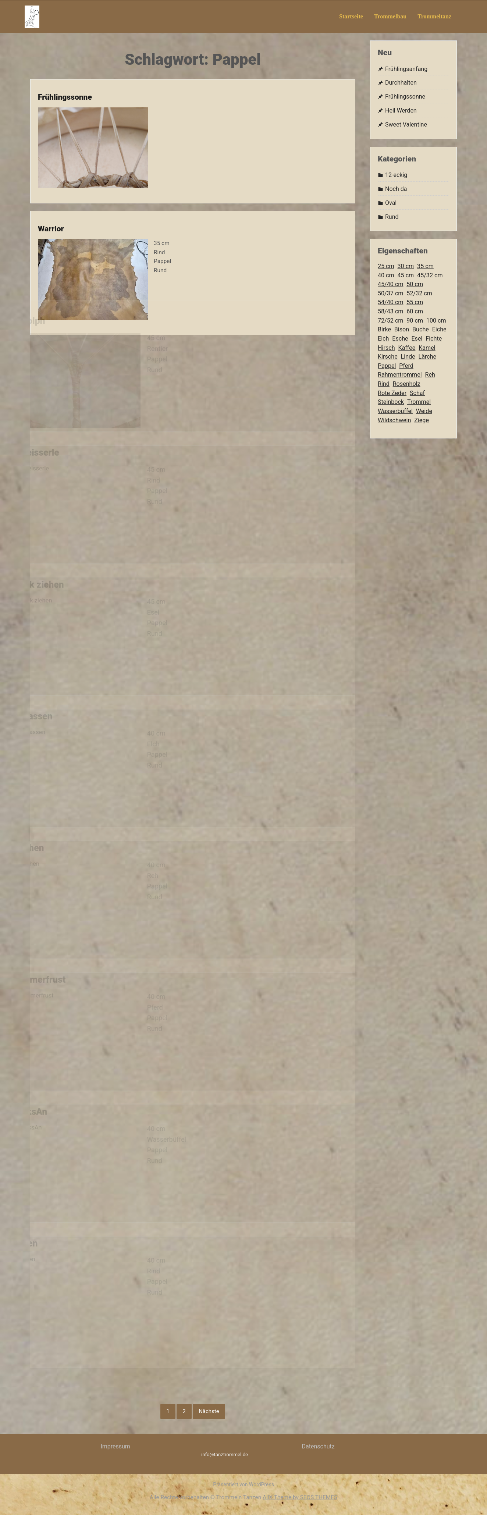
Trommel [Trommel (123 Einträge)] (419, 401)
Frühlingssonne (56, 82)
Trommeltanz (434, 16)
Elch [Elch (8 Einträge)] (383, 338)
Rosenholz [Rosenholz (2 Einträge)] (406, 383)
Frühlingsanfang (406, 68)
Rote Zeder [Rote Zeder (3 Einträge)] (392, 393)
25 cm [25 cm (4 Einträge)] (386, 266)
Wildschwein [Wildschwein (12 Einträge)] (394, 420)
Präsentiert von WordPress (243, 1484)
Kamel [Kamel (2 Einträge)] (427, 347)
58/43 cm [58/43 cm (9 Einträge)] (390, 311)
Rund (392, 216)
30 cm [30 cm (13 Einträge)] (406, 266)
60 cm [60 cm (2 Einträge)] (414, 311)
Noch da (396, 188)
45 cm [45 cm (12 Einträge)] (406, 275)
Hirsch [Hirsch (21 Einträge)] (386, 347)
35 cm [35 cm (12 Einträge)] (425, 266)
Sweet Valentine (406, 124)
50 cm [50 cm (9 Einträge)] (414, 284)
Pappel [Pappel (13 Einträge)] (387, 365)
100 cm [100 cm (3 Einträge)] (436, 320)
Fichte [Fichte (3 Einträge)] (434, 338)
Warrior (41, 213)
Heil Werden (401, 110)
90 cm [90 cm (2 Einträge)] (414, 320)
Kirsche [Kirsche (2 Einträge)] (388, 356)
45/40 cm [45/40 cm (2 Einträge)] (390, 284)
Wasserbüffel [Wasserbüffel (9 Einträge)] (395, 411)
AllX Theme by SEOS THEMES (300, 1497)
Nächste (209, 1411)
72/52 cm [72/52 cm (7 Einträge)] (390, 320)
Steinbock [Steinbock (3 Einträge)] (391, 401)
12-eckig (396, 174)
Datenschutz (318, 1446)
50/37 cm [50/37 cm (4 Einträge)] (390, 293)
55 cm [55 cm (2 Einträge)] (414, 302)
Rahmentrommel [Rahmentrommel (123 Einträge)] (400, 374)
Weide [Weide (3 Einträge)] (424, 411)
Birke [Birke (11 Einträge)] (384, 329)
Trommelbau (390, 16)
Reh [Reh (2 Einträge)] (430, 374)
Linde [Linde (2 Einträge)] (408, 356)
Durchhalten (401, 82)
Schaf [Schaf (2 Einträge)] (417, 393)
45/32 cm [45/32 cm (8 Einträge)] (429, 275)
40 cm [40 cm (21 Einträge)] (386, 275)
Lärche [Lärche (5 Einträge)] (428, 356)
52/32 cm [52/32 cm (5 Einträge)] (419, 293)
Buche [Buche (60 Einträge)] (420, 329)
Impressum (115, 1446)
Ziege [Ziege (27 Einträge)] (421, 420)
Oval (391, 202)
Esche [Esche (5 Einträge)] (400, 338)
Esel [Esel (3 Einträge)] (416, 338)
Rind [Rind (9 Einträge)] (384, 383)
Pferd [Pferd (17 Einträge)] (406, 365)
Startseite (351, 16)
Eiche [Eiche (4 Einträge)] (439, 329)
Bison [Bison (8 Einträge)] (401, 329)
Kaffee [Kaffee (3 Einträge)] (406, 347)
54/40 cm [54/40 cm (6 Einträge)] (390, 302)
